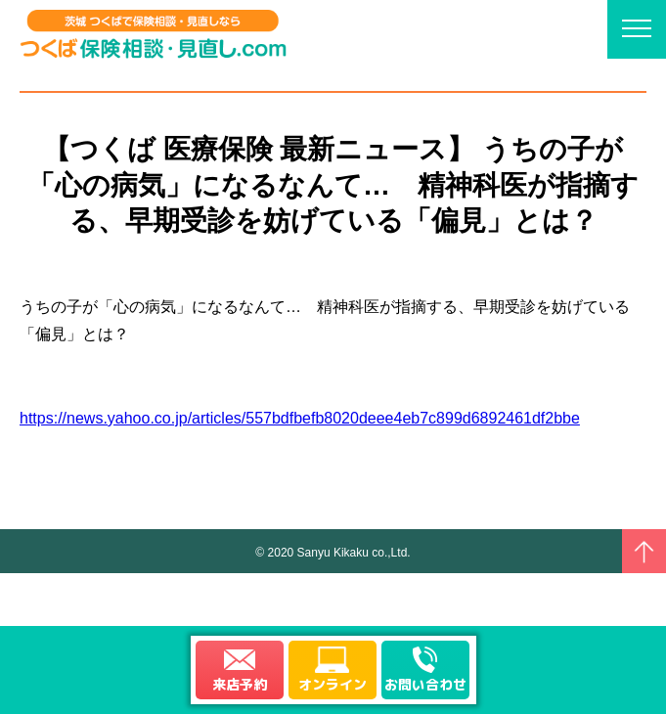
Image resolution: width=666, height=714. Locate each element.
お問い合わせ (425, 684)
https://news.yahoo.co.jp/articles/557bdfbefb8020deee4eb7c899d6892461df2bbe (300, 418)
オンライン (332, 684)
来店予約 (239, 684)
